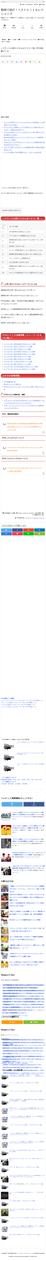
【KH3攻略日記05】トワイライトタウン (15, 1039)
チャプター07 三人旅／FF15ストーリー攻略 (18, 361)
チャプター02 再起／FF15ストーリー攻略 (17, 349)
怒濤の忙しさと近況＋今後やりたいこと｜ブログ (18, 1062)
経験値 (36, 514)
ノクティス (25, 513)
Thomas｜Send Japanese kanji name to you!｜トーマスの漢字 (22, 1065)
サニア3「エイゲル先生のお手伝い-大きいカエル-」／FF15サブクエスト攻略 (27, 1151)
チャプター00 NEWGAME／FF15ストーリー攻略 (19, 344)
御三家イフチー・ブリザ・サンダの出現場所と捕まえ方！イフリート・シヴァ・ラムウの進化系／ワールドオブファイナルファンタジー (26, 1109)
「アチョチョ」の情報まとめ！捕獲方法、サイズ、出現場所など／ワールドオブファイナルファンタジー (26, 1117)
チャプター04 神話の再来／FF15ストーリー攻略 (19, 354)
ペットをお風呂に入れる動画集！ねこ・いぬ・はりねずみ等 (22, 152)
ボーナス (31, 513)
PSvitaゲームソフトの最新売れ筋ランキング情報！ (25, 920)
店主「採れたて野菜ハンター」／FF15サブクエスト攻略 (24, 1234)
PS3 (18, 779)
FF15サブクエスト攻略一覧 (12, 384)
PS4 (14, 779)
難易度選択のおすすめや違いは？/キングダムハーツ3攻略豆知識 (23, 1048)
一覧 (35, 513)
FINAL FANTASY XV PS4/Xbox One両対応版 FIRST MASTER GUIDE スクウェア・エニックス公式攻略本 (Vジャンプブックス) (25, 427)
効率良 (39, 513)
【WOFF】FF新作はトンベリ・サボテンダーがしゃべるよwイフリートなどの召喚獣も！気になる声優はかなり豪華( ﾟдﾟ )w (26, 897)
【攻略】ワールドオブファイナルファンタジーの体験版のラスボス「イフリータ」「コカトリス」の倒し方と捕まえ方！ (26, 888)
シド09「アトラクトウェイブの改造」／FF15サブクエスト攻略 (26, 1217)
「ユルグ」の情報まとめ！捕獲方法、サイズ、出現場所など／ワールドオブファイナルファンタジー (26, 1134)
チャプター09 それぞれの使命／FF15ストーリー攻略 (21, 366)
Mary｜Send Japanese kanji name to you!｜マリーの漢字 (20, 1067)
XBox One (38, 779)
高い (43, 514)
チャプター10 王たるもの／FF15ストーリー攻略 (19, 369)
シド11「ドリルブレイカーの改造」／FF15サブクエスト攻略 (25, 1124)
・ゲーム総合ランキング (8, 777)
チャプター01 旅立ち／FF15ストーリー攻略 (18, 346)
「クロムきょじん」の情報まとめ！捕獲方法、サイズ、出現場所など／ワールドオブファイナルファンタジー (26, 1226)
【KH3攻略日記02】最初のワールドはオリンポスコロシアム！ (22, 1053)
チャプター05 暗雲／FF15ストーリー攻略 (17, 356)
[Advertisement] (23, 91)
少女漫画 (17, 784)
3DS (32, 779)
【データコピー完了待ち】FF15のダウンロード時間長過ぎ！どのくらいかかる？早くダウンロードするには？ (26, 1176)
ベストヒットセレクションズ (34, 518)
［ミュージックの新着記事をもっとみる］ (14, 1013)
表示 (18, 210)
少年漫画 (3, 784)
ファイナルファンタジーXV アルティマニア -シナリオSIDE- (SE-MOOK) (24, 448)
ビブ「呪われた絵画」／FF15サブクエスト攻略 (22, 1200)
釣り (40, 514)
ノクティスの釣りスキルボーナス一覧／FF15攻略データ (18, 706)
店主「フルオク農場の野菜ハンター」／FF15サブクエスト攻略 (26, 1184)
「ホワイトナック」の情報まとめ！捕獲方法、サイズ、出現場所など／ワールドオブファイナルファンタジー (26, 1142)
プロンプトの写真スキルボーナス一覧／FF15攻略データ (18, 702)
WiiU (28, 779)
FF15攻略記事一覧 (9, 382)
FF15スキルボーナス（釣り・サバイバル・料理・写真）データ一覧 (26, 1159)
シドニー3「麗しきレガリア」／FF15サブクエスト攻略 (24, 1167)
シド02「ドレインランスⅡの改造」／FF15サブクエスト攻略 (25, 1091)
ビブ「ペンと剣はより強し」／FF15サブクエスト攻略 (23, 1082)
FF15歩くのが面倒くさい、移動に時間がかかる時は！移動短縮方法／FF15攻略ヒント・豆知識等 (26, 1100)
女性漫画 (24, 784)
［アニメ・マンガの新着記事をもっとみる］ (15, 1015)
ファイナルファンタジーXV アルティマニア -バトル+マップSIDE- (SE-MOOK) (24, 469)
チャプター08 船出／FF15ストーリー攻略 (17, 364)
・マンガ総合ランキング (8, 781)
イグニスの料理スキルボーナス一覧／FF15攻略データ (18, 704)
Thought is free (33, 1256)
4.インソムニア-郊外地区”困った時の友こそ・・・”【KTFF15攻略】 (26, 1193)
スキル (20, 513)
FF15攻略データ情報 (9, 513)
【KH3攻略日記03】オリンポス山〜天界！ (16, 1051)
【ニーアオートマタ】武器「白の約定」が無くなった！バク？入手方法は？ (26, 1210)
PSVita (23, 779)
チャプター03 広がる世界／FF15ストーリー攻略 (19, 351)
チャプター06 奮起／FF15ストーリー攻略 (17, 359)
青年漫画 (10, 784)
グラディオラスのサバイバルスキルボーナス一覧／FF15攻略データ (22, 700)
